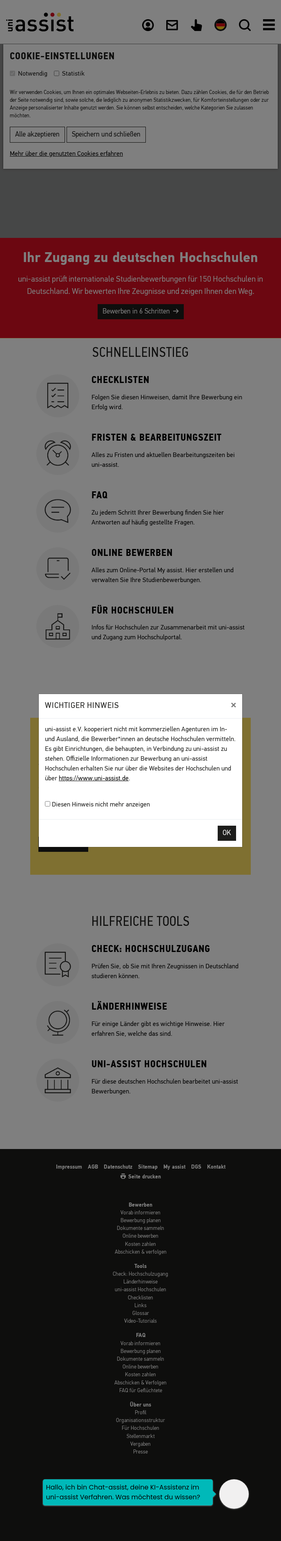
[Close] (233, 705)
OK (227, 833)
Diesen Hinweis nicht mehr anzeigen (97, 804)
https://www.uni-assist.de (94, 778)
